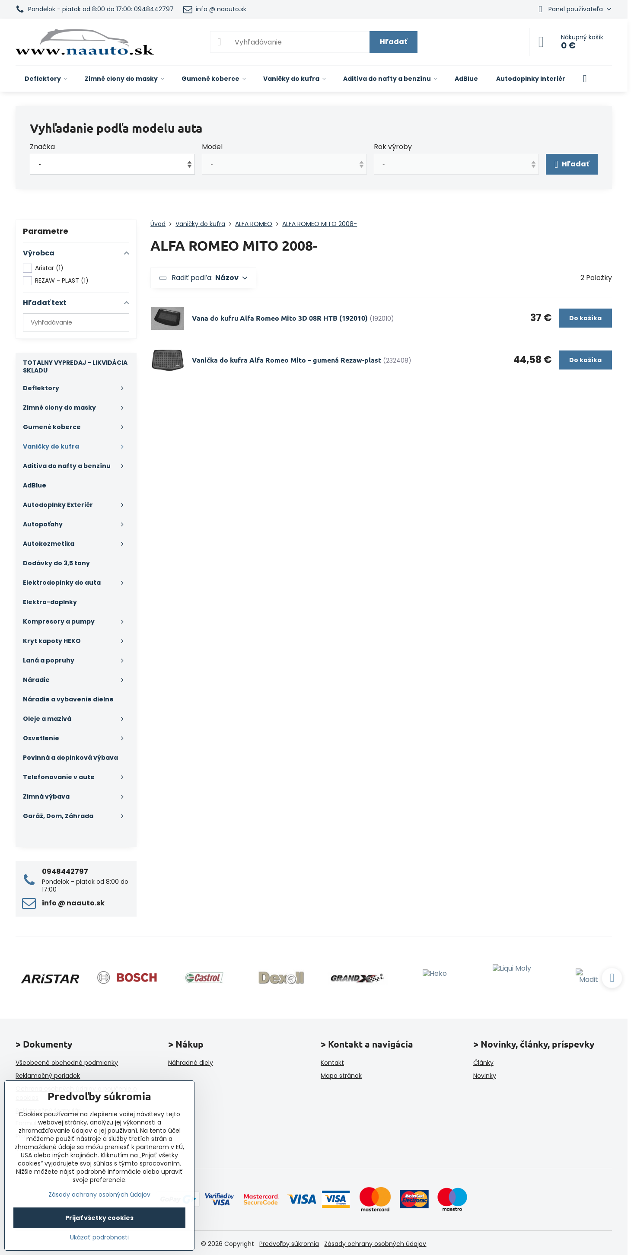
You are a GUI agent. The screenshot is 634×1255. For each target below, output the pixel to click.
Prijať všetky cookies (99, 1218)
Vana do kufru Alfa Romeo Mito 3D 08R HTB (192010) (280, 317)
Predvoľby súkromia (289, 1243)
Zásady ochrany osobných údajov (375, 1243)
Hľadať (393, 42)
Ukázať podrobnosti (99, 1237)
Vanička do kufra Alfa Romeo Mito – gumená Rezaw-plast (286, 359)
